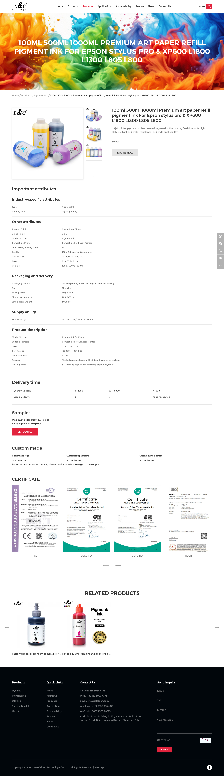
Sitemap (99, 767)
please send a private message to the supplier (74, 464)
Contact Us (165, 6)
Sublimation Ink (21, 706)
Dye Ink (16, 690)
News (151, 6)
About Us (73, 6)
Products (88, 6)
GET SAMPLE (24, 431)
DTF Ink (16, 701)
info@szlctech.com (98, 701)
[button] (107, 566)
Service (140, 6)
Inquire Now (124, 152)
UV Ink (15, 711)
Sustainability (123, 6)
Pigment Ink (41, 95)
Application (104, 6)
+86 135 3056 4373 (103, 706)
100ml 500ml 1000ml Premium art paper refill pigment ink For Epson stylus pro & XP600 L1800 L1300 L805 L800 (113, 95)
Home (59, 6)
